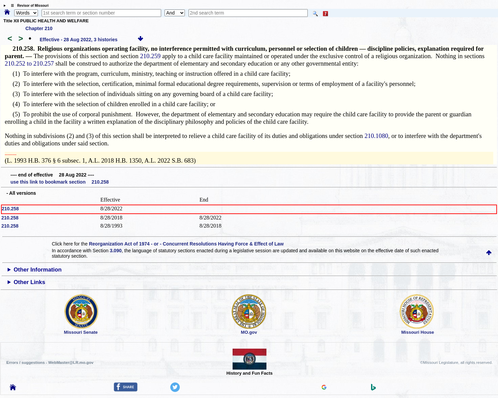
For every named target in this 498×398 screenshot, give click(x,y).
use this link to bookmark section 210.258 (59, 182)
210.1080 (376, 135)
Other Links (29, 282)
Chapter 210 (38, 28)
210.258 (10, 208)
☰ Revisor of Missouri (28, 5)
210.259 (150, 56)
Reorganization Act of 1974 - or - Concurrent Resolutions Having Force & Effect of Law (186, 244)
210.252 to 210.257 (29, 63)
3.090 (116, 250)
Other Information (38, 269)
